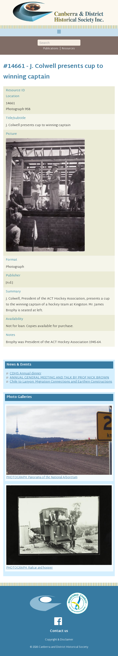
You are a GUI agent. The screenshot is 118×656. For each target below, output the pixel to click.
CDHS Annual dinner (25, 374)
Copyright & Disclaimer (59, 639)
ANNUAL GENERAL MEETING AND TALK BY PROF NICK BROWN (59, 378)
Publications (50, 48)
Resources (68, 48)
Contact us (59, 631)
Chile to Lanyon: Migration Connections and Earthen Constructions (61, 382)
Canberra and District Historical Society (63, 647)
